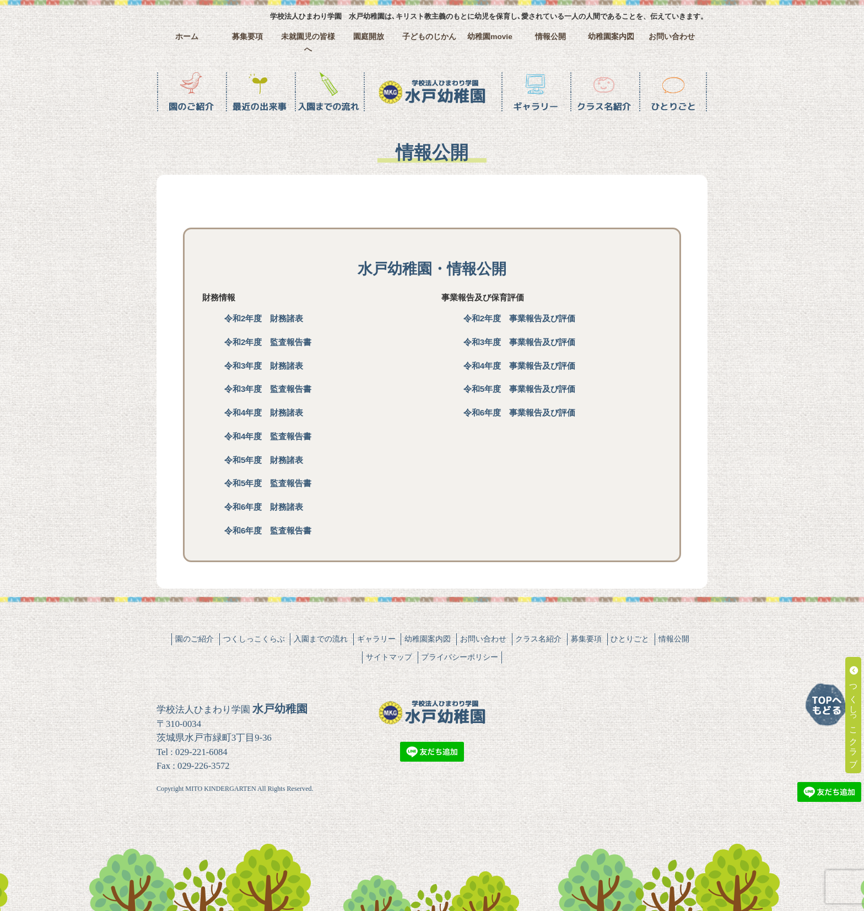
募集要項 (247, 37)
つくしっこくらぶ (254, 638)
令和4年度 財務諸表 (263, 412)
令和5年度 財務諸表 (263, 460)
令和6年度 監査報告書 (267, 530)
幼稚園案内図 (611, 37)
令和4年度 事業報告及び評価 (519, 365)
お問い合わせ (672, 37)
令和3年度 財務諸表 (263, 365)
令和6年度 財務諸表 (263, 506)
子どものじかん (429, 37)
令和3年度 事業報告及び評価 (519, 342)
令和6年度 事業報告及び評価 (519, 412)
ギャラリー (376, 638)
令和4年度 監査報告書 (267, 436)
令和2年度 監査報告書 (267, 342)
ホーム (186, 37)
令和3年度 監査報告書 (267, 388)
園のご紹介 (194, 638)
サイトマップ (389, 657)
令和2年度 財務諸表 (263, 318)
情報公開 (550, 37)
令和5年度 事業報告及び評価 (519, 388)
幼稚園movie (489, 37)
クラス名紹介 (538, 638)
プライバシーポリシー (459, 657)
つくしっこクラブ (853, 714)
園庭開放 (368, 37)
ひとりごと (630, 638)
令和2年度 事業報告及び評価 (519, 318)
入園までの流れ (321, 638)
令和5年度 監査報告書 (267, 483)
